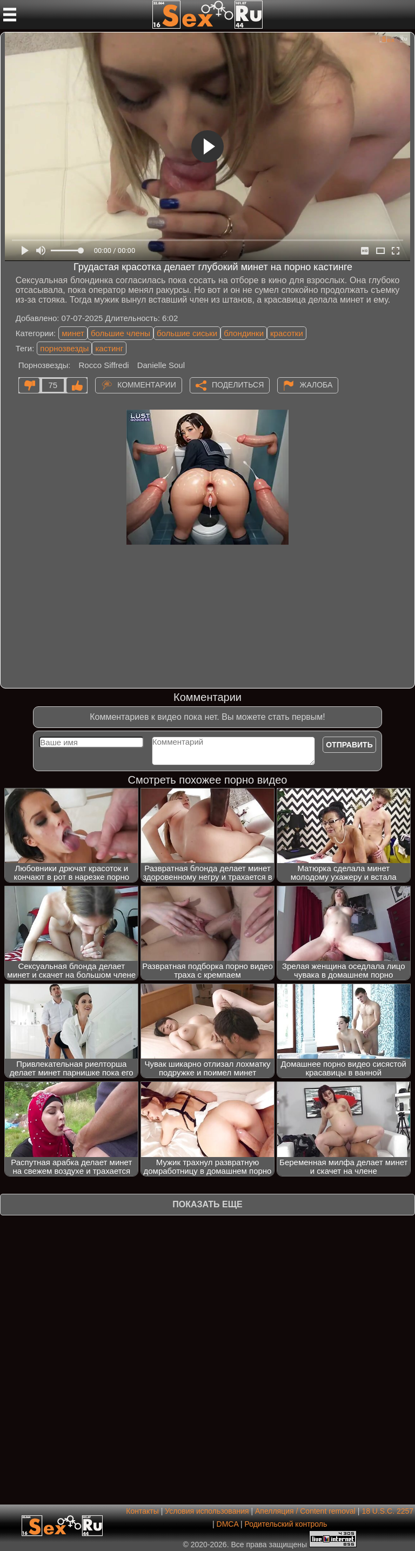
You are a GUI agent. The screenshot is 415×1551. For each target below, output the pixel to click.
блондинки (244, 333)
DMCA (227, 1524)
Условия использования (207, 1511)
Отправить (349, 744)
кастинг (109, 348)
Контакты (142, 1511)
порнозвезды (64, 348)
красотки (286, 333)
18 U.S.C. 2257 (387, 1511)
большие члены (120, 333)
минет (73, 333)
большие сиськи (187, 333)
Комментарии (146, 384)
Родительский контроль (285, 1524)
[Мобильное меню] (9, 14)
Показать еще (207, 1204)
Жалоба (315, 384)
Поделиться (238, 384)
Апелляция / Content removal (305, 1511)
